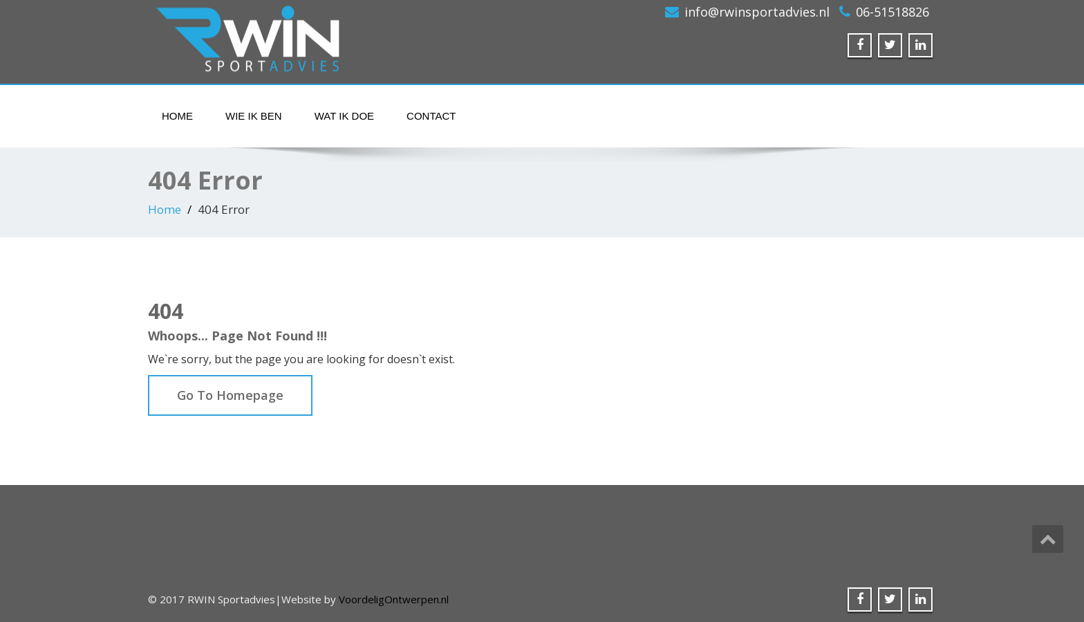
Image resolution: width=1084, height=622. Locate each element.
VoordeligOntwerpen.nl (394, 599)
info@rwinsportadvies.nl (757, 11)
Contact (431, 116)
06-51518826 (892, 11)
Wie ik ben (253, 116)
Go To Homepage (230, 395)
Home (177, 116)
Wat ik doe (344, 116)
